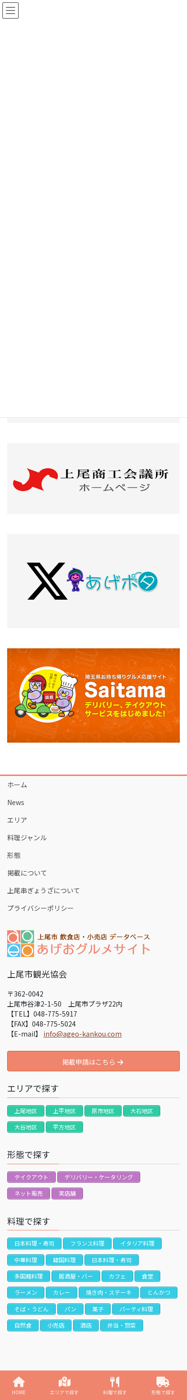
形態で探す (163, 1386)
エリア (17, 820)
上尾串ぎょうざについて (43, 890)
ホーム (17, 784)
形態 (14, 855)
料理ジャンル (27, 837)
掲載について (27, 872)
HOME (19, 1386)
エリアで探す (64, 1386)
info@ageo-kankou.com (82, 1033)
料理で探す (115, 1386)
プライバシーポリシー (40, 908)
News (15, 802)
